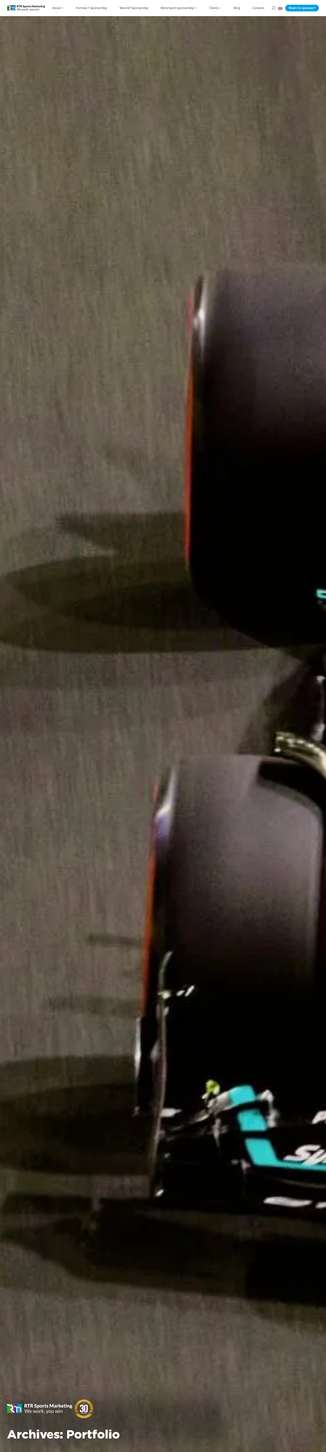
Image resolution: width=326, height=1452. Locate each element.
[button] (280, 8)
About (56, 8)
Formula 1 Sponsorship (91, 8)
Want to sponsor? (302, 8)
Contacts (258, 8)
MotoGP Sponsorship (134, 8)
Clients (213, 8)
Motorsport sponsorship (177, 8)
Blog (237, 8)
